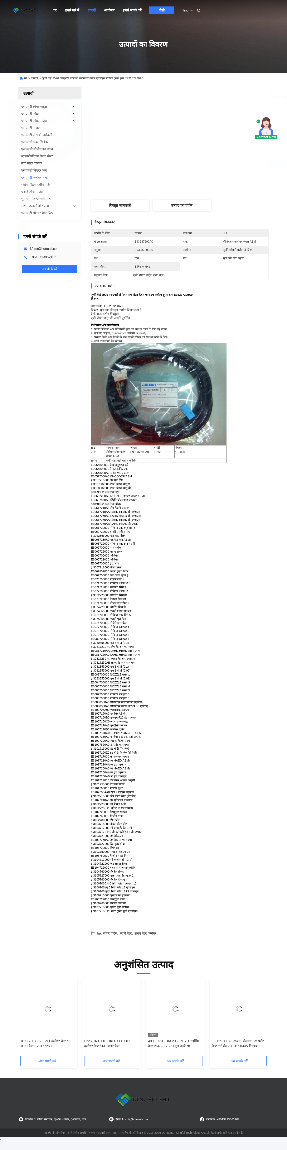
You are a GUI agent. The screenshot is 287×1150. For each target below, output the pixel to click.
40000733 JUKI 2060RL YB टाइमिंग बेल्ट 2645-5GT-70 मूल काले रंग (173, 1043)
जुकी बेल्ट (126, 933)
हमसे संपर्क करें (132, 10)
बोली (162, 10)
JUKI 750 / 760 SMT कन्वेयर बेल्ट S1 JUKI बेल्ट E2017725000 (45, 1043)
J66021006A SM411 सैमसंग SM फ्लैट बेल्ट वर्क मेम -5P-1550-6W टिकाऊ (238, 1043)
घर (55, 10)
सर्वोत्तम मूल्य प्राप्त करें (201, 163)
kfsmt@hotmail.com (44, 248)
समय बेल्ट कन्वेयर (145, 933)
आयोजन (109, 10)
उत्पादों (92, 10)
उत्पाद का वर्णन (181, 206)
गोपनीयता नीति (63, 1132)
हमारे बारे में (72, 10)
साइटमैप (47, 1132)
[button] (27, 1018)
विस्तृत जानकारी (120, 206)
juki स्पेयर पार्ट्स (106, 933)
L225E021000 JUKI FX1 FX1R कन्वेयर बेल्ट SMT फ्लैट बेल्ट (107, 1043)
